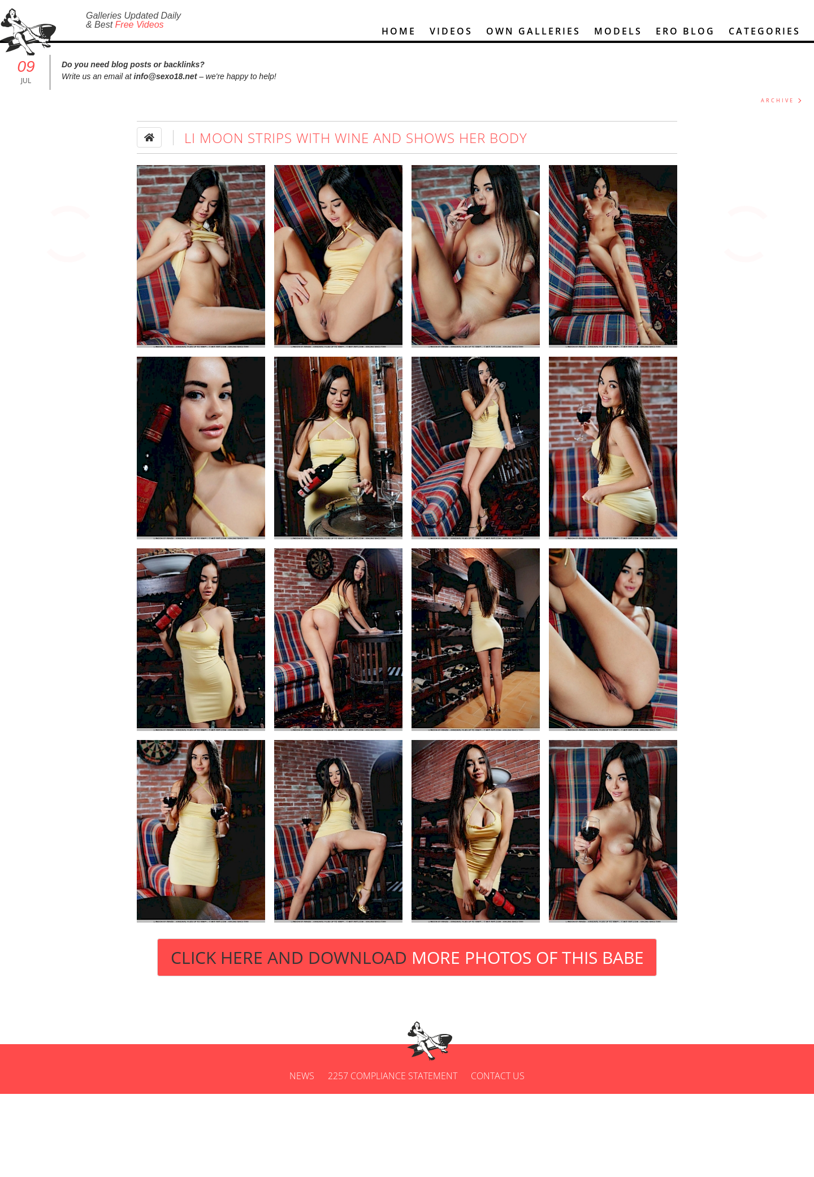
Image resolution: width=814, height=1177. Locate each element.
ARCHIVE (777, 105)
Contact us (498, 1081)
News (301, 1081)
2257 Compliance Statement (392, 1081)
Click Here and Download (407, 962)
